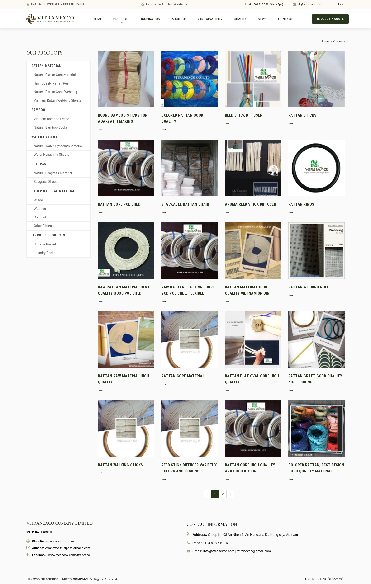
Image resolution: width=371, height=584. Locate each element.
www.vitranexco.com (60, 541)
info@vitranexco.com (307, 4)
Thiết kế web (313, 579)
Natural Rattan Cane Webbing (55, 92)
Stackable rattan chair (185, 204)
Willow (38, 200)
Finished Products (48, 235)
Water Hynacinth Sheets (51, 155)
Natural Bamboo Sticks (51, 128)
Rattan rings (301, 204)
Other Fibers (43, 226)
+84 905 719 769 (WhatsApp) (264, 4)
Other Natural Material (53, 191)
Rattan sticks (302, 115)
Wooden (40, 209)
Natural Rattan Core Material (55, 75)
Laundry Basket (45, 253)
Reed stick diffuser (243, 115)
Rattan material (46, 66)
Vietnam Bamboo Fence (51, 119)
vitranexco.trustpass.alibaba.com (67, 548)
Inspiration (150, 19)
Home (97, 19)
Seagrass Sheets (46, 182)
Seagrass (39, 164)
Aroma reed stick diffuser (250, 204)
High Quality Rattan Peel (51, 83)
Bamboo (38, 110)
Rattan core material (183, 376)
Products (121, 21)
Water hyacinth (45, 137)
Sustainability (210, 19)
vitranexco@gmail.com (254, 551)
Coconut (40, 217)
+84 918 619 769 (217, 543)
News (262, 19)
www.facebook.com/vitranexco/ (69, 555)
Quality (240, 19)
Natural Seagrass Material (53, 173)
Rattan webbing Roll (308, 287)
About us (179, 19)
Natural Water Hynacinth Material (58, 146)
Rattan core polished (119, 204)
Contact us (288, 19)
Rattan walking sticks (120, 465)
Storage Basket (45, 244)
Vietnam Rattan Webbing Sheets (57, 101)
